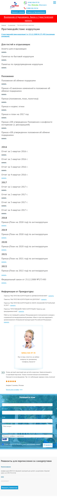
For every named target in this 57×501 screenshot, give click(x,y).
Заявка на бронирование (36, 12)
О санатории (11, 25)
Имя (3, 401)
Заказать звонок (18, 12)
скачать (3, 178)
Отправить (48, 445)
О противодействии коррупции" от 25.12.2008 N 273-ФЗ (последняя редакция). (28, 35)
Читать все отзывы (14, 389)
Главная (3, 25)
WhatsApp (35, 5)
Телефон (5, 409)
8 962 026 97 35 (33, 2)
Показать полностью (9, 488)
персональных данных (33, 444)
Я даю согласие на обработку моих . (22, 444)
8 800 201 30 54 (32, 8)
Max (29, 5)
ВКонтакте (43, 5)
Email (3, 417)
